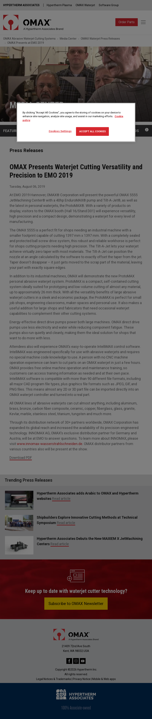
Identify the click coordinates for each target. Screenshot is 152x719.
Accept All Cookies (92, 131)
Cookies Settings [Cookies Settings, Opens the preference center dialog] (60, 131)
